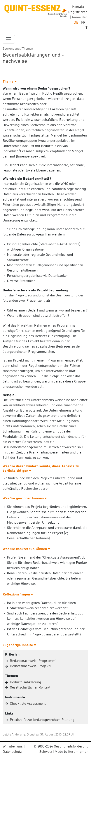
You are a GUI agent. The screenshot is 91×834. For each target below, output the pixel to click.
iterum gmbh (78, 752)
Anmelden (80, 17)
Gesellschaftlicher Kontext (30, 687)
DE (76, 22)
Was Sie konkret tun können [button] (26, 549)
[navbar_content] (9, 39)
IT (86, 28)
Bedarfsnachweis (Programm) (33, 661)
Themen (27, 48)
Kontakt (78, 7)
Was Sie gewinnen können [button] (25, 498)
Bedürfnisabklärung (25, 682)
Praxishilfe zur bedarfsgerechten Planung (42, 720)
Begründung (11, 48)
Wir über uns (13, 746)
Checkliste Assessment (28, 704)
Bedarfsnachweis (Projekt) (30, 666)
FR (83, 22)
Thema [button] (10, 81)
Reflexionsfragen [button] (18, 594)
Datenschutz (12, 752)
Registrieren (78, 12)
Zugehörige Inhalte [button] (19, 645)
